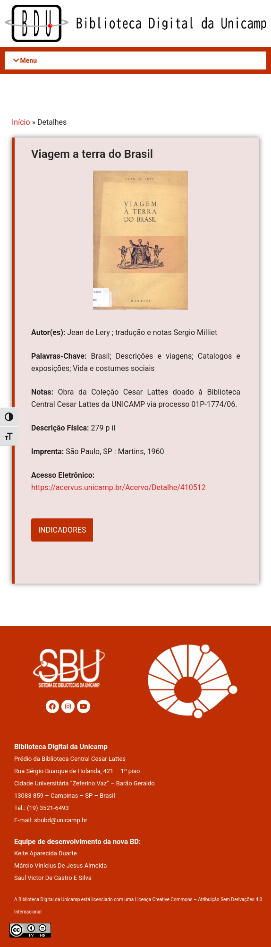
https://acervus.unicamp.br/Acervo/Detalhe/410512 (118, 487)
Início (21, 122)
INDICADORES (62, 529)
